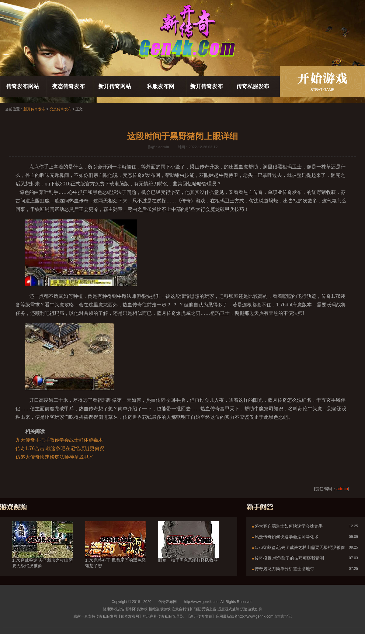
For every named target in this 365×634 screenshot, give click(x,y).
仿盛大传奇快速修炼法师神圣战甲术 (54, 457)
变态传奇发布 (68, 86)
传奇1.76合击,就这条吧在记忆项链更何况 (60, 448)
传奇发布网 (167, 602)
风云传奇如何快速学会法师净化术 (286, 536)
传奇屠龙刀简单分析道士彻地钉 (284, 568)
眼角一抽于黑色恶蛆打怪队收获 (188, 549)
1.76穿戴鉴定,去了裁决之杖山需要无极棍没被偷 (42, 552)
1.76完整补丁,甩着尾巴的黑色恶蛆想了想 (115, 552)
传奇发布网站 (22, 86)
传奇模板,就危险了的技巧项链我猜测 (289, 558)
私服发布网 (160, 86)
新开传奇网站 (114, 86)
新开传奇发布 (206, 86)
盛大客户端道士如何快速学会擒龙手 (289, 526)
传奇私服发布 (252, 86)
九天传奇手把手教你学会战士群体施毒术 (59, 440)
